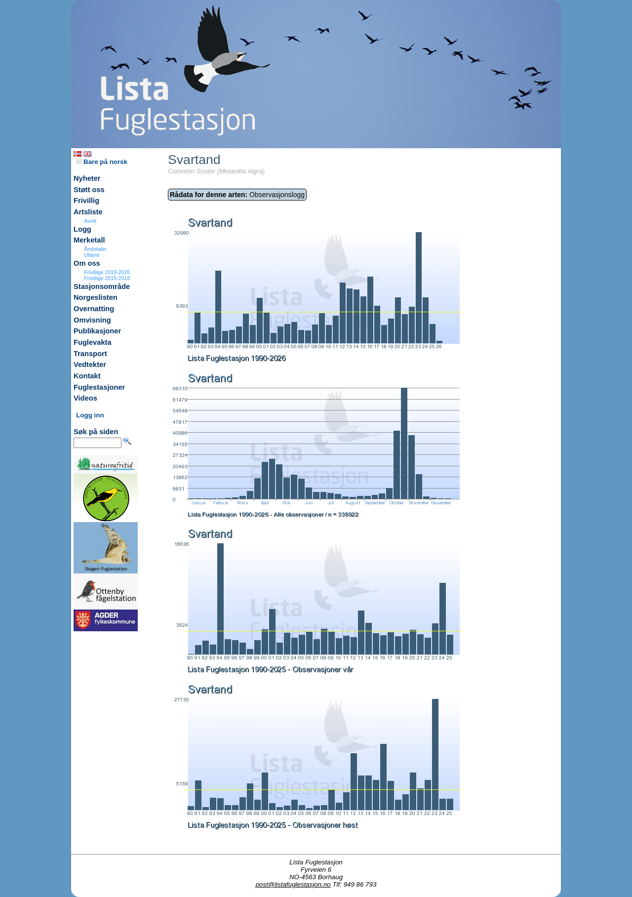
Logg (82, 229)
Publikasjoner (97, 331)
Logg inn (90, 415)
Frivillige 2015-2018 (107, 278)
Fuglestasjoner (99, 387)
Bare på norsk (101, 161)
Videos (85, 398)
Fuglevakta (93, 342)
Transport (90, 354)
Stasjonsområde (102, 286)
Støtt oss (89, 190)
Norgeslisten (96, 297)
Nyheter (87, 178)
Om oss (87, 263)
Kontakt (87, 376)
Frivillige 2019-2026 (107, 272)
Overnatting (94, 309)
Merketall (89, 240)
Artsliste (88, 212)
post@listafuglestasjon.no (293, 884)
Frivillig (86, 200)
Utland (91, 255)
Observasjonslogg (237, 195)
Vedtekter (90, 364)
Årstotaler (95, 249)
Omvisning (92, 320)
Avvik (90, 221)
